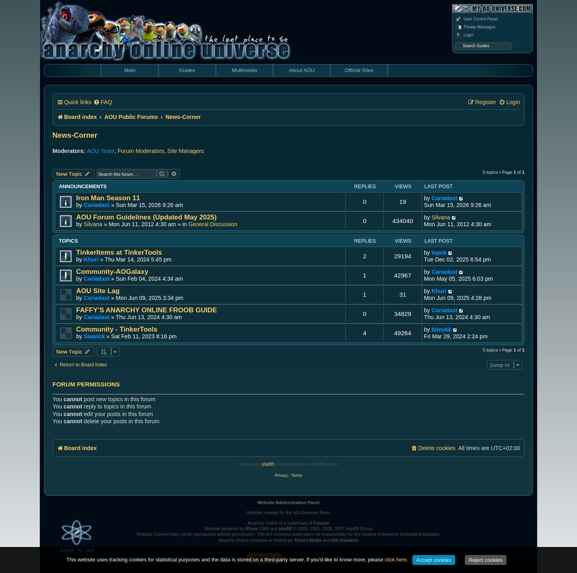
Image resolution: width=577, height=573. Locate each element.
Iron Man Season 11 (108, 198)
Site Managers (185, 151)
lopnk (439, 252)
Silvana (93, 224)
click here (396, 560)
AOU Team (101, 151)
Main (129, 70)
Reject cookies (486, 560)
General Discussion (213, 224)
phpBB (268, 464)
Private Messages (475, 27)
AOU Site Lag (97, 291)
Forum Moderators (140, 151)
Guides (187, 70)
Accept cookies (433, 560)
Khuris (252, 528)
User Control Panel (476, 19)
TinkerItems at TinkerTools (119, 252)
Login (464, 35)
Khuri (91, 259)
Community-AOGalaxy (112, 271)
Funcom (321, 523)
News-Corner (74, 135)
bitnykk (442, 329)
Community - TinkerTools (116, 329)
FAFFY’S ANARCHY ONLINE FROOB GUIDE (146, 310)
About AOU (301, 70)
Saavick (94, 336)
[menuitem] (102, 102)
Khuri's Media (308, 540)
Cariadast (96, 205)
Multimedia (244, 70)
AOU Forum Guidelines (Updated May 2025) (146, 217)
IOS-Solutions (344, 540)
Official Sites (359, 70)
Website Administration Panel (289, 502)
